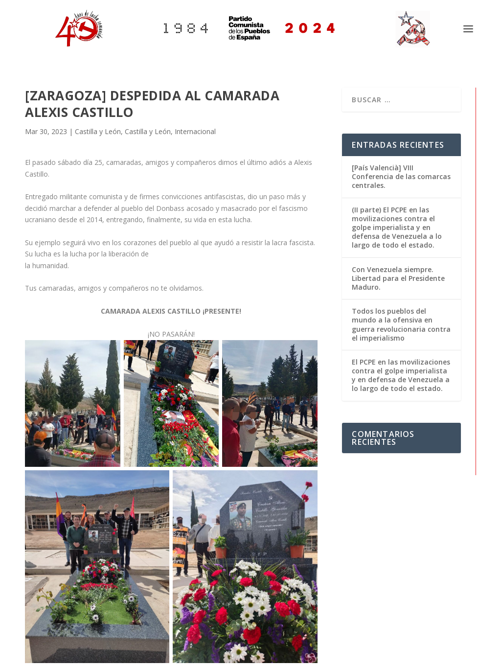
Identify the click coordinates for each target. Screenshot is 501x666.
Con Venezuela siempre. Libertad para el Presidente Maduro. (398, 278)
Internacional (195, 131)
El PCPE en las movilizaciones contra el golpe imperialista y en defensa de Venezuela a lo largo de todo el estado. (401, 375)
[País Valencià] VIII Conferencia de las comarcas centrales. (401, 176)
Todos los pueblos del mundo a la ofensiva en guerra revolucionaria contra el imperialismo (401, 324)
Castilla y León (98, 131)
